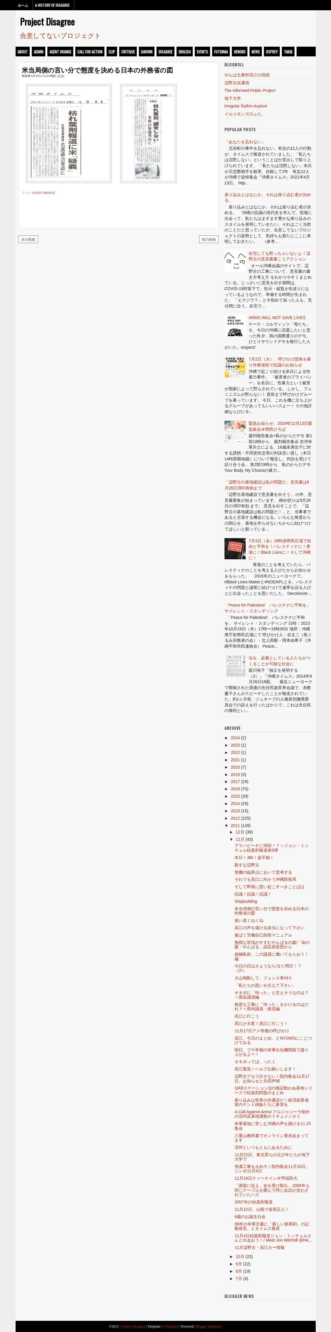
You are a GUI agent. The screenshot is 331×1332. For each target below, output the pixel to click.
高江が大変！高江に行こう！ (261, 1023)
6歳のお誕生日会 (250, 1216)
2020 (235, 767)
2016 (235, 789)
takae (288, 52)
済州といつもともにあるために (263, 1147)
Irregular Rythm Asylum (245, 106)
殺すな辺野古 (246, 865)
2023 (235, 745)
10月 (240, 1256)
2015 (235, 796)
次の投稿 (28, 239)
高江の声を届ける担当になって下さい (269, 927)
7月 (239, 1278)
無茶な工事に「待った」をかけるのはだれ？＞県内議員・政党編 (271, 1006)
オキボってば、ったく (255, 1061)
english (185, 52)
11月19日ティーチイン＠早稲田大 (265, 1178)
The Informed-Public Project (250, 90)
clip (112, 52)
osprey (272, 52)
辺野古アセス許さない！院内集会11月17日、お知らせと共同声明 (272, 1078)
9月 (239, 1264)
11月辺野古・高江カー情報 (259, 1247)
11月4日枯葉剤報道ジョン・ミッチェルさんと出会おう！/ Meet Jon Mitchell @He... (273, 1237)
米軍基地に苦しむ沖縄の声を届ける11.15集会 (272, 1125)
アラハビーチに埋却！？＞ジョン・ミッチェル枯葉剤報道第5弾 (271, 847)
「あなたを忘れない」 (245, 141)
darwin (146, 52)
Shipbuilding (245, 901)
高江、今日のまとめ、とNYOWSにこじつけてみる (273, 1040)
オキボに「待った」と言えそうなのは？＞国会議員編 (271, 994)
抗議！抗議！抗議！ (253, 894)
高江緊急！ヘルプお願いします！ (265, 1069)
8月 (239, 1271)
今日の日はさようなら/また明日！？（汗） (268, 968)
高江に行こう (246, 1016)
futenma (221, 52)
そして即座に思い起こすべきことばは (269, 886)
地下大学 (232, 98)
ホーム (23, 5)
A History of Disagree (52, 5)
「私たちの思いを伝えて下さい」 (265, 985)
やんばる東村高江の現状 (247, 75)
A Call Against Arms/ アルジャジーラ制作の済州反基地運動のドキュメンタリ (272, 1114)
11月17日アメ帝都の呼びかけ (261, 1030)
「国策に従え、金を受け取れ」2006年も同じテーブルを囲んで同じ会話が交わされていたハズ (272, 1190)
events (202, 52)
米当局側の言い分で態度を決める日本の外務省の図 (97, 69)
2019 (235, 774)
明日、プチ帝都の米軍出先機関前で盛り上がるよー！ (271, 1052)
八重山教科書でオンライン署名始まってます (271, 1137)
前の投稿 (209, 239)
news (256, 52)
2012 (235, 818)
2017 (235, 781)
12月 (240, 832)
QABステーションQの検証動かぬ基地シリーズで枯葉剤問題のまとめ (273, 1090)
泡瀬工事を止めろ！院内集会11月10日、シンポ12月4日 (272, 1168)
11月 (240, 839)
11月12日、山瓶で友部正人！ (261, 1209)
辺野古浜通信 (236, 82)
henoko (239, 52)
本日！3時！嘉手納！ (254, 857)
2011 (235, 825)
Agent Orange (60, 52)
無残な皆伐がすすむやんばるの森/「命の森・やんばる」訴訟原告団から (272, 944)
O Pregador (170, 1326)
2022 (235, 752)
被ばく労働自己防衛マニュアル (263, 935)
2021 (235, 759)
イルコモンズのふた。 (245, 114)
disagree (165, 52)
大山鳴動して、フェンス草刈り (263, 978)
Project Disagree (47, 21)
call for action (89, 52)
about (23, 52)
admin (38, 52)
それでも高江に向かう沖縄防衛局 (265, 879)
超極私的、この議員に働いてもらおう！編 (271, 956)
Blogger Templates (208, 1326)
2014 (235, 803)
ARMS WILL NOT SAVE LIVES (277, 317)
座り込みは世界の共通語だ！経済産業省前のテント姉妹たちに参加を (271, 1102)
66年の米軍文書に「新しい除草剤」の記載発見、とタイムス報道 (271, 1226)
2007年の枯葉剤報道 (253, 1202)
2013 (235, 811)
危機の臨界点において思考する (263, 872)
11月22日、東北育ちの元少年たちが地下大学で (272, 1156)
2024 (235, 737)
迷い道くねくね (248, 920)
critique (128, 52)
